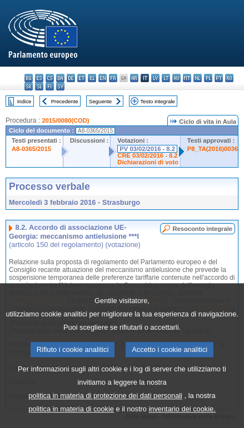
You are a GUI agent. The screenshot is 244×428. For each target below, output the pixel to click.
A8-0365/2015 (31, 148)
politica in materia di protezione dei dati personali (105, 409)
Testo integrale (157, 101)
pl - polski (208, 78)
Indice (24, 101)
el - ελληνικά (92, 78)
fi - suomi (50, 86)
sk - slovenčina (28, 86)
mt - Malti (187, 78)
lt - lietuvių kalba (166, 78)
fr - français (113, 78)
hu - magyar (176, 78)
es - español (39, 78)
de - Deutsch (71, 78)
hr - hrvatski (134, 78)
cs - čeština (50, 78)
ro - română (229, 78)
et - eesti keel (81, 78)
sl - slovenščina (39, 86)
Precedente (64, 101)
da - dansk (60, 78)
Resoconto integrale (202, 228)
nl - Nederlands (197, 78)
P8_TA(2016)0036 (212, 148)
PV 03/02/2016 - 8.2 (147, 148)
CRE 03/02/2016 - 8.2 (147, 155)
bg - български (28, 78)
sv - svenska (60, 86)
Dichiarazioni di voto (147, 162)
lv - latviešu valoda (155, 78)
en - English (102, 78)
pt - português (219, 78)
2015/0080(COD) (65, 120)
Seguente (100, 101)
